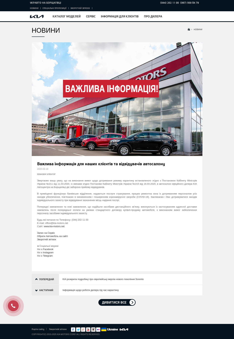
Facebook (48, 249)
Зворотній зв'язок (80, 8)
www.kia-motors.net (54, 226)
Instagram (48, 252)
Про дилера (153, 16)
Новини (34, 8)
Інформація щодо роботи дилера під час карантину (91, 290)
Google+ (83, 329)
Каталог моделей (67, 16)
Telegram (48, 255)
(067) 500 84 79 (189, 2)
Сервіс (90, 16)
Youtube (88, 329)
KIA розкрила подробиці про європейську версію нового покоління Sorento (103, 279)
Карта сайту (38, 329)
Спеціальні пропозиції (54, 8)
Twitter (78, 329)
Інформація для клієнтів (120, 16)
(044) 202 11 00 (169, 2)
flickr (98, 329)
